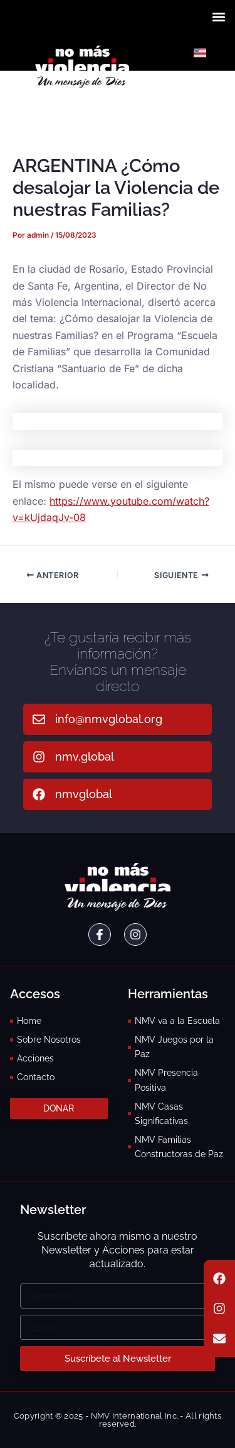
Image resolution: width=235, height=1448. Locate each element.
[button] (218, 16)
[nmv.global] (39, 757)
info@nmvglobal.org (108, 719)
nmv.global (84, 756)
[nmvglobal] (39, 794)
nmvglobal (83, 794)
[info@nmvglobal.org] (39, 719)
